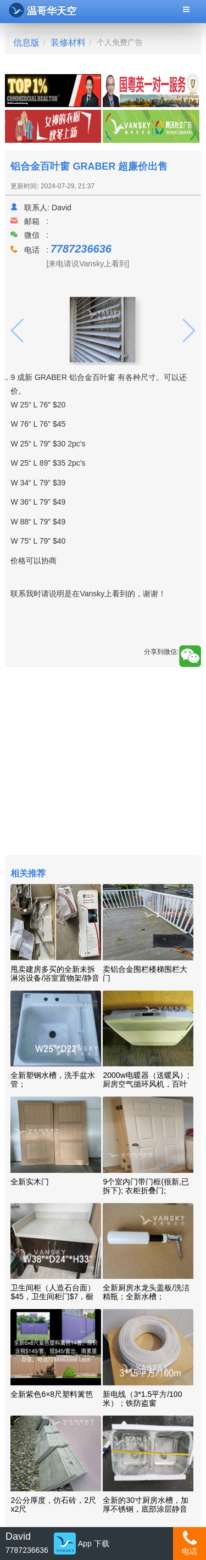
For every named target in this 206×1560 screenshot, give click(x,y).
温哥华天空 (42, 10)
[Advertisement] (103, 762)
